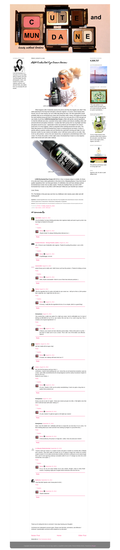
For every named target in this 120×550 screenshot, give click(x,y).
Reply (36, 224)
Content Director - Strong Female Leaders (47, 242)
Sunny (37, 289)
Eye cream (38, 207)
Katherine (38, 480)
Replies (39, 227)
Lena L (37, 367)
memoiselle (38, 266)
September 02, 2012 (56, 448)
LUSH (43, 207)
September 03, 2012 (51, 411)
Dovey (41, 230)
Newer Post (35, 535)
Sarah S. (37, 344)
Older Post (82, 535)
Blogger (94, 545)
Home (59, 535)
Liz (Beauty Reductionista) (42, 448)
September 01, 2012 (48, 423)
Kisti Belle (38, 218)
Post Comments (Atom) (45, 539)
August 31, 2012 (46, 218)
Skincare (48, 207)
